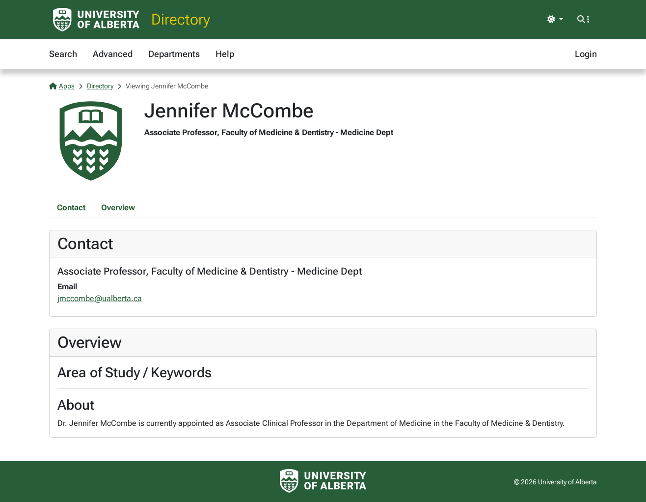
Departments (174, 54)
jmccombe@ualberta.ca (99, 298)
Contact (71, 207)
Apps (62, 86)
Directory (180, 19)
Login (586, 54)
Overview (118, 207)
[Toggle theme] (555, 19)
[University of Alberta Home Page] (96, 19)
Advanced (113, 54)
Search (63, 54)
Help (224, 54)
